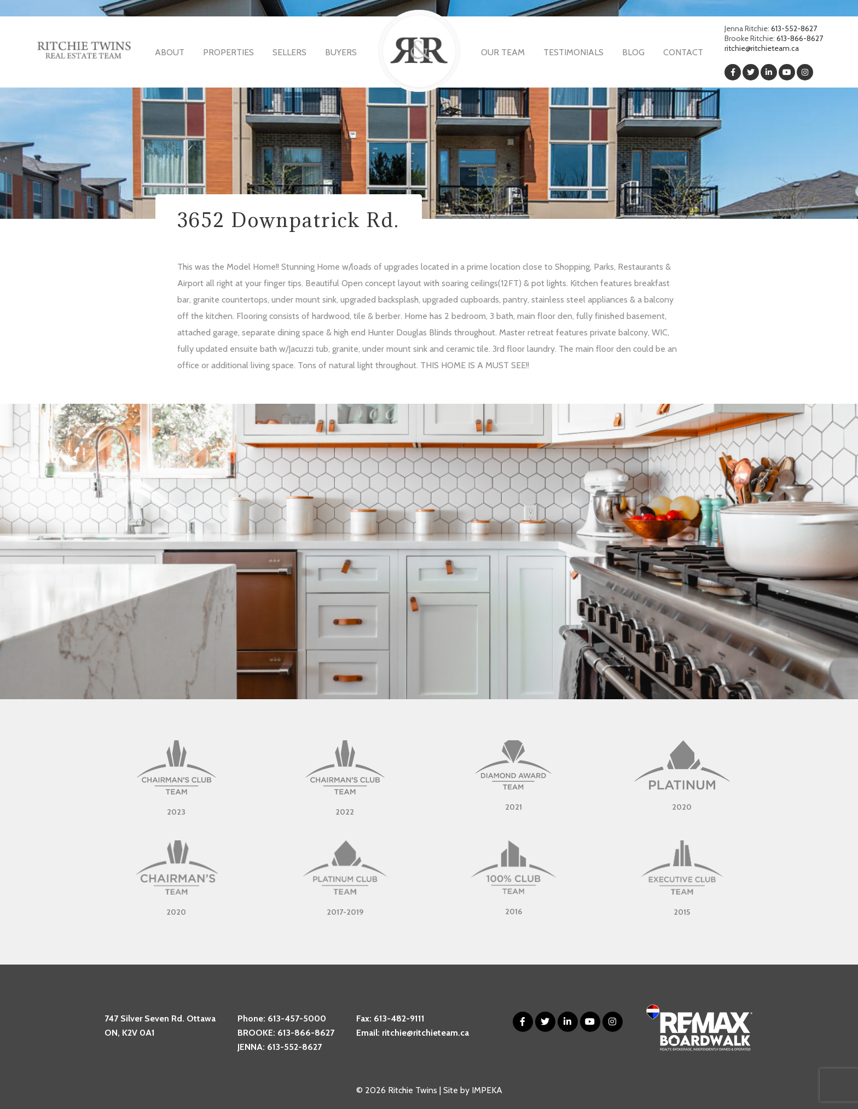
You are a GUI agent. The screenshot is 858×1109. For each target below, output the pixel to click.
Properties (228, 52)
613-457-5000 (297, 1018)
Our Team (503, 52)
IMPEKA (487, 1090)
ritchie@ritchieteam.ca (761, 48)
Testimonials (573, 52)
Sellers (289, 52)
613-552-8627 (794, 28)
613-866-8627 (799, 38)
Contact (683, 52)
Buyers (341, 52)
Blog (633, 52)
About (169, 52)
